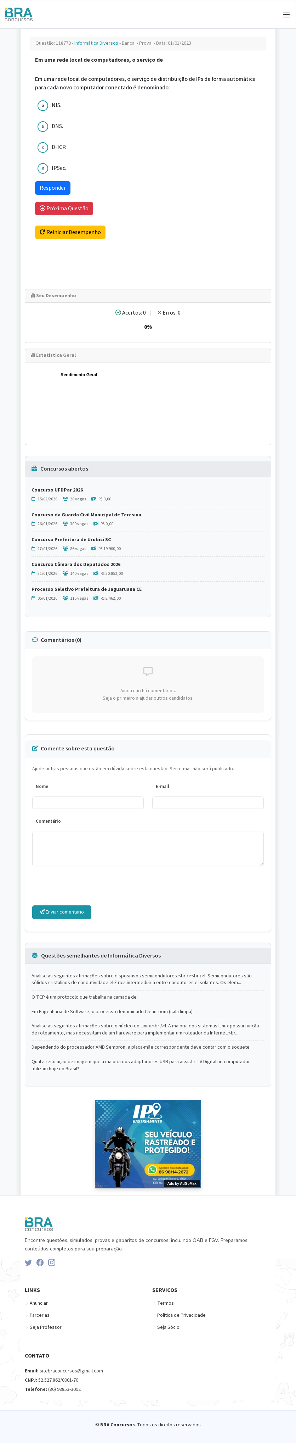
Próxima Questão (64, 208)
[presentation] (86, 886)
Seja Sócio (168, 1327)
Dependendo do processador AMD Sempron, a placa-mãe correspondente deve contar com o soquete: (141, 1047)
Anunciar (39, 1303)
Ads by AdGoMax (182, 1184)
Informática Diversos (96, 43)
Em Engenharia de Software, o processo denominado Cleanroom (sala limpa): (113, 1012)
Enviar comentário (62, 912)
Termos (165, 1303)
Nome (42, 786)
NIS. (56, 105)
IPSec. (59, 168)
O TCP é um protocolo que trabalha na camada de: (85, 997)
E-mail (162, 786)
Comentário (48, 821)
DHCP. (59, 147)
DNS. (57, 126)
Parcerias (40, 1315)
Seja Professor (46, 1327)
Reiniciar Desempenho (70, 232)
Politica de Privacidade (181, 1315)
